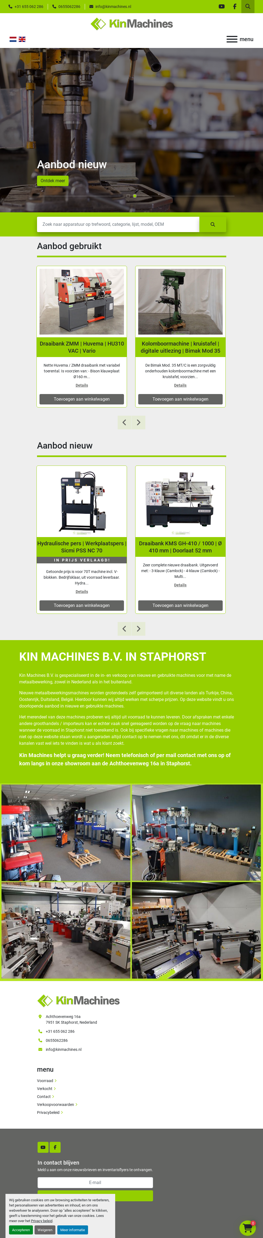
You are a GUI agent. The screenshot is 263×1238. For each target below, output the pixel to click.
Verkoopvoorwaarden (55, 1104)
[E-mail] (95, 1182)
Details (82, 385)
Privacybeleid (48, 1112)
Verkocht (44, 1088)
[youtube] (221, 6)
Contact (44, 1096)
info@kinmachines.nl (113, 6)
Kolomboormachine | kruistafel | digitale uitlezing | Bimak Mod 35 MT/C (180, 347)
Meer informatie (72, 1230)
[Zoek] (118, 224)
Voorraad (45, 1081)
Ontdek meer (53, 180)
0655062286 (69, 6)
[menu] (232, 39)
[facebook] (234, 6)
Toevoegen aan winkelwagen (82, 399)
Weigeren (45, 1230)
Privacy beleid (41, 1221)
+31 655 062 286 (29, 6)
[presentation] (124, 422)
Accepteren (21, 1230)
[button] (128, 196)
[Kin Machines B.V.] (78, 1000)
